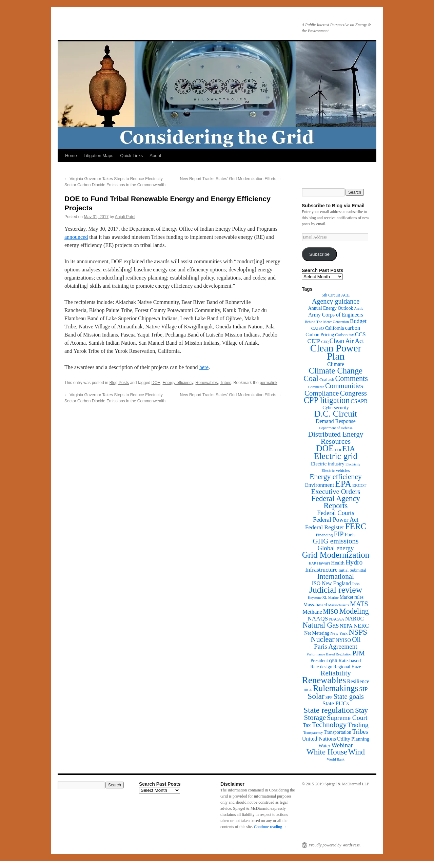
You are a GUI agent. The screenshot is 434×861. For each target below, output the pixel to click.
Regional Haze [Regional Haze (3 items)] (347, 666)
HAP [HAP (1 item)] (312, 563)
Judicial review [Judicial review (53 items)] (335, 590)
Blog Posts (119, 382)
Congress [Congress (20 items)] (353, 393)
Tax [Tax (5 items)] (307, 725)
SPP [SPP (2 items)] (329, 697)
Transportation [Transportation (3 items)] (337, 732)
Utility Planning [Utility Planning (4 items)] (353, 739)
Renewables (206, 382)
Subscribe (319, 254)
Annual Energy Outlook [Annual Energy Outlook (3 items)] (330, 308)
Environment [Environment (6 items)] (319, 485)
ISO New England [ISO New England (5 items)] (331, 583)
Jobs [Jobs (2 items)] (355, 583)
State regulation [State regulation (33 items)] (328, 710)
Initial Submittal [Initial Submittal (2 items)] (352, 570)
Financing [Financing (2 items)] (324, 535)
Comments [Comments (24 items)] (351, 378)
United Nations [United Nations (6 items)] (319, 738)
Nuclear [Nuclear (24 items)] (322, 639)
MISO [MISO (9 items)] (330, 611)
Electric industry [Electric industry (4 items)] (327, 463)
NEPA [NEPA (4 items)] (346, 626)
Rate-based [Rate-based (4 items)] (349, 660)
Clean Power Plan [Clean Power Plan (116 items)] (335, 352)
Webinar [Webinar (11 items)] (342, 745)
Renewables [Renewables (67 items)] (324, 680)
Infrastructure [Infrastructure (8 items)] (321, 569)
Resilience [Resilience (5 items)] (358, 681)
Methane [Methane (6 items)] (312, 612)
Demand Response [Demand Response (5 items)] (335, 421)
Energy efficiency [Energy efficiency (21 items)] (336, 477)
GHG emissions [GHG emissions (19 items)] (336, 541)
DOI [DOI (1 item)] (338, 450)
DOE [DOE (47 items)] (325, 448)
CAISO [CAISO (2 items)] (317, 328)
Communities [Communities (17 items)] (344, 385)
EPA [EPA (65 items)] (343, 484)
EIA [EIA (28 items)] (348, 448)
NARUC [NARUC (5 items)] (354, 618)
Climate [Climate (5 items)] (335, 364)
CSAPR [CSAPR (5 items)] (359, 401)
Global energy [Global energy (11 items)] (335, 548)
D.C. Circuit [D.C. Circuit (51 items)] (335, 414)
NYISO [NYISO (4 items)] (343, 640)
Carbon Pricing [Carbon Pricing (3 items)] (319, 334)
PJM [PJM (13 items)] (359, 653)
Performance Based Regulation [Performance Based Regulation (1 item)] (329, 654)
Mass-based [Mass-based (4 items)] (315, 604)
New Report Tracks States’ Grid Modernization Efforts (230, 178)
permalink (268, 382)
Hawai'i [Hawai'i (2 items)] (323, 563)
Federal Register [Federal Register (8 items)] (324, 527)
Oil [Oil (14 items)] (356, 639)
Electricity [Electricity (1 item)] (353, 464)
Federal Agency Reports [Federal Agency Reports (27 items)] (335, 502)
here (204, 367)
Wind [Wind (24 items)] (356, 752)
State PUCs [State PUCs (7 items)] (335, 703)
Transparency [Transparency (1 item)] (313, 732)
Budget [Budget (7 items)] (358, 321)
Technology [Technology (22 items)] (329, 725)
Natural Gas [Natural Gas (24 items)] (320, 625)
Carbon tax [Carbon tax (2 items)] (344, 334)
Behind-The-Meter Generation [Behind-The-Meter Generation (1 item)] (327, 322)
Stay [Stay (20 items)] (361, 710)
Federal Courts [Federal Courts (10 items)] (335, 513)
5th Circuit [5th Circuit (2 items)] (331, 295)
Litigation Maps (98, 155)
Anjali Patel (125, 216)
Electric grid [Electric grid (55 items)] (336, 456)
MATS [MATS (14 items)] (359, 604)
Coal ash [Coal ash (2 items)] (326, 379)
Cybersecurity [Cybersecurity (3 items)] (335, 407)
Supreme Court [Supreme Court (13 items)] (347, 717)
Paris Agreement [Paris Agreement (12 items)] (335, 646)
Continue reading (270, 826)
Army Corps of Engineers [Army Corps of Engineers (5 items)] (335, 315)
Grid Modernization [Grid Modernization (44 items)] (335, 554)
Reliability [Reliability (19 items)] (335, 673)
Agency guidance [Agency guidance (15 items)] (335, 301)
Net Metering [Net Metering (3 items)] (316, 633)
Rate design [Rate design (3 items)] (321, 666)
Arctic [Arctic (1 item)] (358, 308)
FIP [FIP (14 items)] (339, 534)
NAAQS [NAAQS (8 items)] (318, 618)
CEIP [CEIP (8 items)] (314, 341)
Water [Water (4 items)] (324, 745)
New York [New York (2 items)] (339, 633)
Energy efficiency (178, 382)
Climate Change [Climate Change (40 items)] (335, 370)
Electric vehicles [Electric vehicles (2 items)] (335, 470)
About (155, 155)
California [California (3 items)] (334, 328)
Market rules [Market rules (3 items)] (351, 597)
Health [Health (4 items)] (338, 563)
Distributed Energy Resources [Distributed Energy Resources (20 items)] (335, 437)
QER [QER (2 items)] (333, 660)
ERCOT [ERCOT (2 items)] (359, 485)
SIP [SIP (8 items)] (363, 689)
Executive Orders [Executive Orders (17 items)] (335, 491)
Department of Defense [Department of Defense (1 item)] (335, 428)
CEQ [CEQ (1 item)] (325, 342)
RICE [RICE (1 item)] (307, 690)
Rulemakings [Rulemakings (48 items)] (335, 688)
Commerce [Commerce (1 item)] (316, 387)
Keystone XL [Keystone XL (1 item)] (317, 597)
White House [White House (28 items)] (327, 752)
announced (76, 237)
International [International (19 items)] (335, 576)
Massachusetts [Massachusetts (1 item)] (338, 605)
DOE (156, 382)
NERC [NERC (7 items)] (361, 626)
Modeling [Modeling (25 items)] (354, 611)
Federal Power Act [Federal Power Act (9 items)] (335, 519)
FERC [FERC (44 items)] (355, 526)
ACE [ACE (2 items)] (345, 295)
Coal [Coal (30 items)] (310, 378)
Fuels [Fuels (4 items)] (349, 534)
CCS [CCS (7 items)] (360, 334)
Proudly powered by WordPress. (335, 845)
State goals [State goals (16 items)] (349, 696)
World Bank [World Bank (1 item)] (335, 759)
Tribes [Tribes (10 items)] (360, 731)
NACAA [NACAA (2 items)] (336, 619)
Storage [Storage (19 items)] (315, 717)
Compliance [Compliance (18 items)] (321, 393)
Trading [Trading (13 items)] (358, 724)
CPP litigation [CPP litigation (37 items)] (327, 400)
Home (71, 155)
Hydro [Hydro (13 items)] (354, 562)
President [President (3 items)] (319, 660)
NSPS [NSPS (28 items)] (358, 632)
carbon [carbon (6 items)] (352, 328)
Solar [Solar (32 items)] (316, 696)
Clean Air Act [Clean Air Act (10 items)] (347, 341)
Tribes (225, 382)
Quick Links (131, 155)
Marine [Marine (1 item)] (333, 597)
